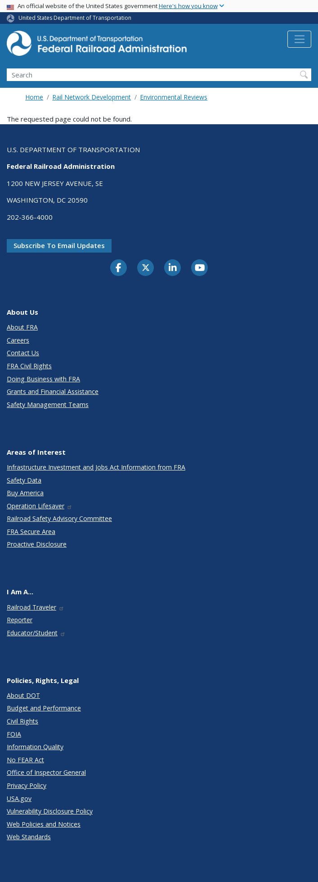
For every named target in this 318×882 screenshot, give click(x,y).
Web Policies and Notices (44, 824)
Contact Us (23, 352)
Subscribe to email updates (59, 245)
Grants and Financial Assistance (53, 391)
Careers (18, 340)
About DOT (23, 695)
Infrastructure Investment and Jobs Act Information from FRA (96, 467)
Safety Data (24, 480)
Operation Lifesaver (39, 506)
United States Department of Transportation (74, 18)
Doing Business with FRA (43, 379)
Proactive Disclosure (37, 544)
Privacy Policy (26, 785)
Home (34, 97)
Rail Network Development (91, 97)
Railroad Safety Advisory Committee (59, 518)
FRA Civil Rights (29, 366)
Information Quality (35, 746)
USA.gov (19, 798)
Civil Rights (22, 721)
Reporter (19, 619)
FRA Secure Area (31, 531)
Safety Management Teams (48, 404)
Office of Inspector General (46, 772)
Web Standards (29, 836)
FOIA (14, 734)
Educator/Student (36, 633)
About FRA (22, 327)
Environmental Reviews (173, 97)
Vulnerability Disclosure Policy (50, 811)
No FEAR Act (25, 759)
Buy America (25, 492)
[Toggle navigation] (299, 39)
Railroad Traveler (35, 607)
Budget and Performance (44, 708)
